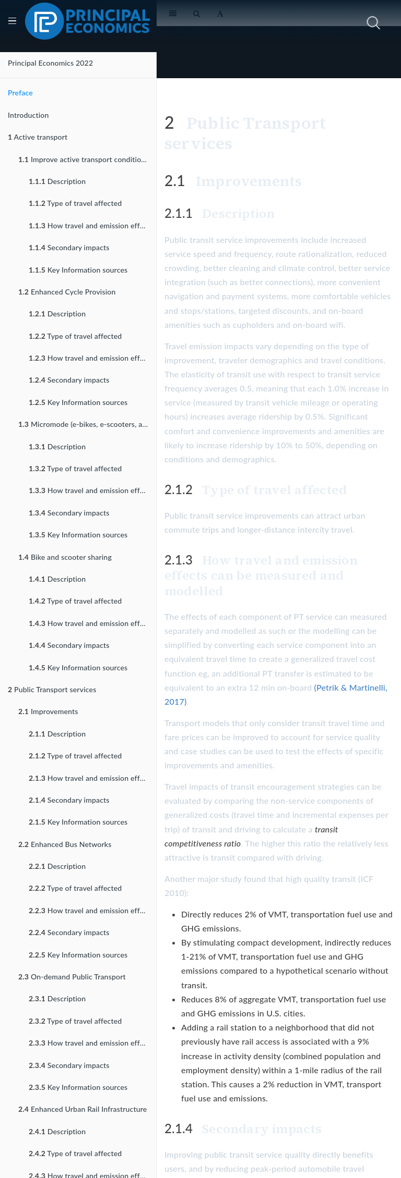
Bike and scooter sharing (65, 557)
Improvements (48, 711)
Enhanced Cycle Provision (67, 291)
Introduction (28, 115)
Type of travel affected (75, 203)
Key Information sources (78, 269)
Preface (20, 92)
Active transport (37, 136)
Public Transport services (52, 689)
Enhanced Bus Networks (65, 844)
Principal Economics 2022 (50, 62)
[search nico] (327, 23)
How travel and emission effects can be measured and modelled (92, 225)
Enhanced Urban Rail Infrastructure (82, 1109)
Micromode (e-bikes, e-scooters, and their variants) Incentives (87, 424)
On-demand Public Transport (72, 976)
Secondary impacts (69, 247)
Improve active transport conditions (83, 159)
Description (57, 181)
